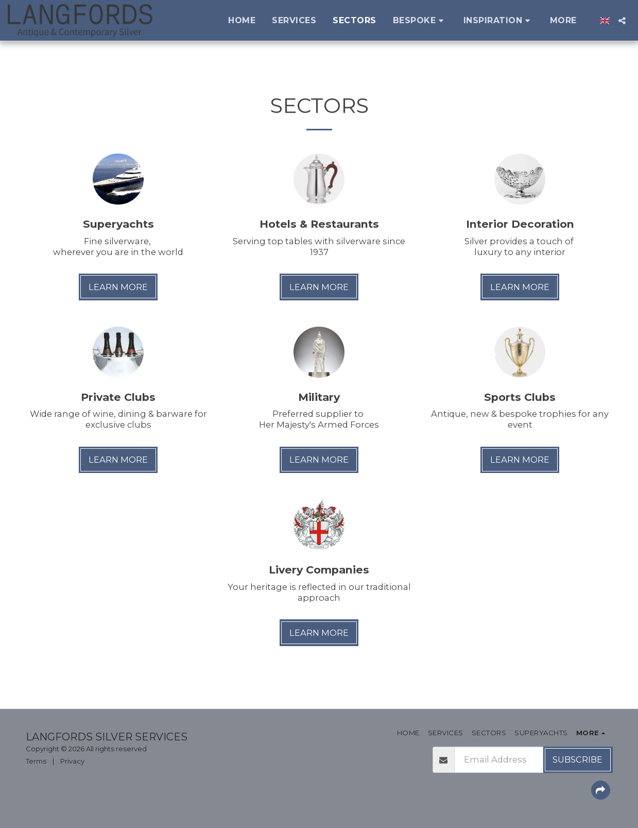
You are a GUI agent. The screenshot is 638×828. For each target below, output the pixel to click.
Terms (36, 761)
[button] (420, 20)
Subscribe (577, 759)
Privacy (72, 761)
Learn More (118, 287)
